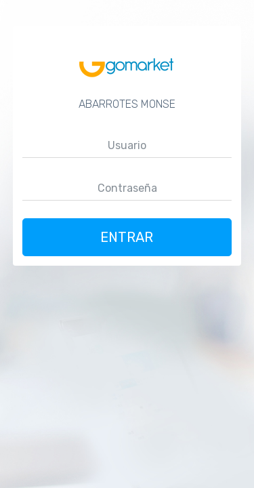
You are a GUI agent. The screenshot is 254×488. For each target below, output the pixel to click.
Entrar (127, 237)
